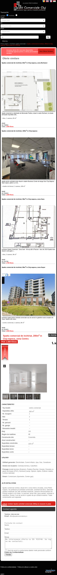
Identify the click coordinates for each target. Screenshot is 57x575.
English (47, 1)
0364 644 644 (15, 514)
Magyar (54, 1)
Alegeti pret (6, 31)
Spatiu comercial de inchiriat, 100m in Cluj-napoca (19, 131)
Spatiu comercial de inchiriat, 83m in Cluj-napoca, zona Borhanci (24, 63)
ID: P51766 (5, 261)
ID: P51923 (5, 329)
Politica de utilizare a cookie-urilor (27, 567)
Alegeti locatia (6, 26)
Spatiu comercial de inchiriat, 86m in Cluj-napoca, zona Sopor (23, 267)
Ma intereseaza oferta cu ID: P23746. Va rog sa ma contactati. (28, 543)
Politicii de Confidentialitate (14, 552)
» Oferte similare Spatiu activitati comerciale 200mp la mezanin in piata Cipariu (26, 504)
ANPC (2, 574)
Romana (43, 1)
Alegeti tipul (6, 20)
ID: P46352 (5, 125)
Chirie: (7, 126)
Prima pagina (4, 44)
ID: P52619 (5, 193)
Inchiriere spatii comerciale (18, 44)
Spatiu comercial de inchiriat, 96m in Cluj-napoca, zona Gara (23, 199)
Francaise (51, 1)
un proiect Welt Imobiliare (30, 3)
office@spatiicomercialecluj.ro (18, 516)
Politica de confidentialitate (8, 567)
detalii (3, 123)
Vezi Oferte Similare (46, 51)
